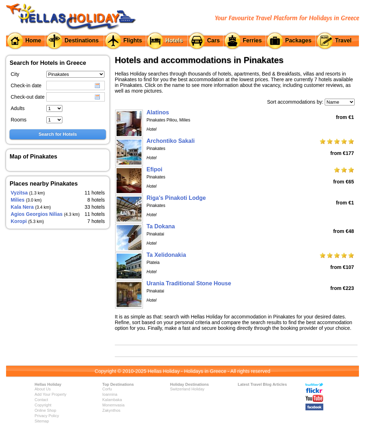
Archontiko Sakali (170, 141)
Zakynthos (111, 410)
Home (33, 40)
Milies (18, 200)
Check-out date (28, 97)
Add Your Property (50, 394)
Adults (18, 108)
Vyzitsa (19, 193)
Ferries (252, 40)
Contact (41, 400)
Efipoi (154, 169)
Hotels (174, 40)
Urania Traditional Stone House (188, 283)
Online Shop (45, 410)
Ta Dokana (160, 226)
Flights (132, 40)
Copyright (43, 405)
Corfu (107, 389)
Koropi (19, 221)
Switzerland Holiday (187, 389)
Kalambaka (112, 400)
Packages (298, 40)
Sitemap (42, 421)
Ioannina (109, 394)
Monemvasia (113, 405)
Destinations (82, 40)
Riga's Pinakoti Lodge (176, 198)
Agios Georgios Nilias (36, 214)
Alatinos (157, 112)
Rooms (18, 120)
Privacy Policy (47, 416)
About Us (43, 389)
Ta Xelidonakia (166, 255)
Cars (213, 40)
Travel (343, 40)
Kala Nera (22, 207)
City (15, 74)
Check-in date (26, 85)
